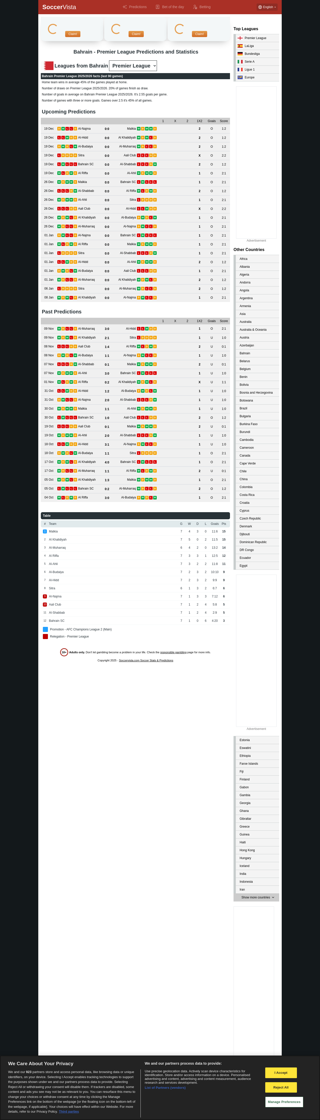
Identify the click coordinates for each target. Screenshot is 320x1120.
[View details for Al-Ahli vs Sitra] (49, 200)
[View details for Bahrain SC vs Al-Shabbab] (49, 164)
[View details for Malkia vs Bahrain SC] (49, 182)
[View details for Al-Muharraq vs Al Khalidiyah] (49, 280)
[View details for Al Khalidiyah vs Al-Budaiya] (49, 218)
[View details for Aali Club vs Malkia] (49, 426)
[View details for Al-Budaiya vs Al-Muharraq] (49, 146)
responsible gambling (173, 652)
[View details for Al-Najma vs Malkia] (49, 129)
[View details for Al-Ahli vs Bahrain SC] (49, 373)
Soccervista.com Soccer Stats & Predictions (146, 660)
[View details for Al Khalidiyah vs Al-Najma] (49, 297)
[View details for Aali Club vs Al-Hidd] (49, 209)
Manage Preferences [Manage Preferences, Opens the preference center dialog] (284, 1102)
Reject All (281, 1087)
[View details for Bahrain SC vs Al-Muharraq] (49, 489)
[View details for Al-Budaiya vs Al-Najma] (49, 355)
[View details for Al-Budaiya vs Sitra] (49, 453)
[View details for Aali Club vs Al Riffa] (49, 346)
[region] (160, 1088)
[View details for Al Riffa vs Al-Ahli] (49, 173)
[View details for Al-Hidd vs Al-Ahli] (49, 262)
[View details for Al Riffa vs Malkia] (49, 244)
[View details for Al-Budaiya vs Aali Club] (49, 271)
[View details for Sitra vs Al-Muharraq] (49, 289)
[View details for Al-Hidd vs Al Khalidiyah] (49, 138)
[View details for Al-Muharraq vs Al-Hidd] (49, 329)
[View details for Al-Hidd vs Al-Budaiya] (49, 391)
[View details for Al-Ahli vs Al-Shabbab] (49, 435)
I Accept (280, 1073)
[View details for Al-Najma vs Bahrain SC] (49, 235)
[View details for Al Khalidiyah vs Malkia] (49, 480)
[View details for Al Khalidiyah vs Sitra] (49, 338)
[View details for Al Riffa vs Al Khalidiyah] (49, 382)
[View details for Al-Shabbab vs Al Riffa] (49, 191)
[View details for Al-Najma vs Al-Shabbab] (49, 400)
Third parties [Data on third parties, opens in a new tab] (69, 1111)
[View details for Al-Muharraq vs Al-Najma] (49, 226)
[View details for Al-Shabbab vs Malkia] (49, 364)
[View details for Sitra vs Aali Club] (49, 155)
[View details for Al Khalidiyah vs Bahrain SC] (49, 462)
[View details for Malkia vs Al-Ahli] (49, 409)
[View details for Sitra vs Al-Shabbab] (49, 253)
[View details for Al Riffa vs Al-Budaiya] (49, 497)
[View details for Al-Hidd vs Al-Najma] (49, 444)
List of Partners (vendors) (165, 1088)
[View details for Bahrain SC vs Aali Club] (49, 418)
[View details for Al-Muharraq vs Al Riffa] (49, 471)
